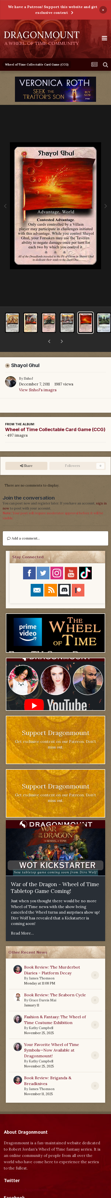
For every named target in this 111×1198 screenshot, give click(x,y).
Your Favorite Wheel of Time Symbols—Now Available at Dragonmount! (51, 1037)
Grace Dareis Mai (42, 987)
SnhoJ (28, 365)
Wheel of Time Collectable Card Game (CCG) (55, 416)
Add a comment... (23, 525)
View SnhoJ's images (38, 376)
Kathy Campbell (41, 1015)
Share (26, 453)
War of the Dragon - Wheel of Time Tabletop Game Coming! (55, 874)
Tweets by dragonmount (26, 1176)
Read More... (22, 920)
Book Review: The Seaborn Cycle (55, 981)
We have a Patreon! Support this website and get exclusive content (52, 10)
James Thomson (41, 965)
